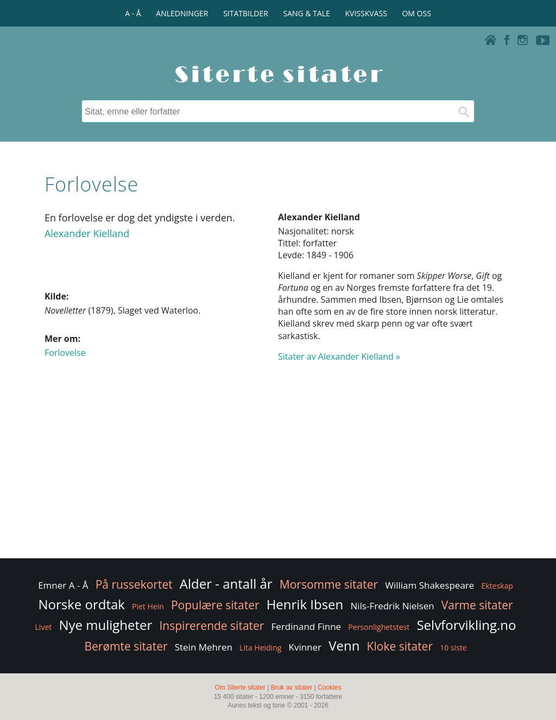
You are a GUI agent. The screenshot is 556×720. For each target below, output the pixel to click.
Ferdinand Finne (306, 626)
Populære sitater (215, 605)
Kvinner (305, 647)
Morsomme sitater (329, 584)
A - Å (133, 13)
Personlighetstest (378, 627)
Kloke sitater (400, 646)
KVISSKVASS (366, 13)
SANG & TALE (306, 13)
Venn (343, 645)
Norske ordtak (81, 604)
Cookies (329, 687)
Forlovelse (65, 353)
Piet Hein (148, 606)
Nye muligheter (105, 625)
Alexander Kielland (87, 233)
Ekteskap (497, 586)
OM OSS (416, 13)
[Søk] (463, 111)
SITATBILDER (245, 13)
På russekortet (134, 584)
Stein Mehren (203, 647)
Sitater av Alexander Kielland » (339, 356)
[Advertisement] (278, 469)
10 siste (453, 647)
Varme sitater (477, 605)
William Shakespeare (429, 585)
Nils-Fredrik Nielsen (392, 606)
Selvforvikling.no (466, 625)
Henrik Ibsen (305, 604)
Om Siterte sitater (239, 687)
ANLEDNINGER (182, 13)
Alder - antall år (226, 583)
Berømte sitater (125, 646)
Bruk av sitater (292, 687)
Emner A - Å (63, 585)
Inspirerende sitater (211, 625)
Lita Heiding (260, 647)
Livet (43, 627)
